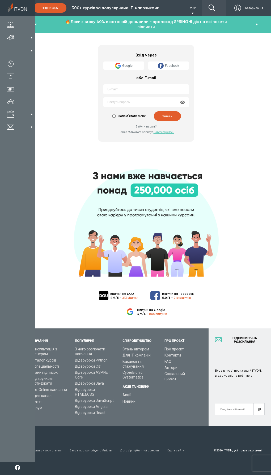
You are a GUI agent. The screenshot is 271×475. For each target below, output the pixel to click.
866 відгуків (158, 314)
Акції (126, 395)
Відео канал (41, 396)
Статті (36, 402)
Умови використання (46, 450)
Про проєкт (174, 349)
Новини (129, 401)
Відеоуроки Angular (92, 406)
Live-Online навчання (49, 390)
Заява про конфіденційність (91, 450)
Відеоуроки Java (89, 383)
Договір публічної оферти (139, 450)
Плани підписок (44, 372)
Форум (36, 408)
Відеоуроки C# (88, 366)
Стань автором (135, 349)
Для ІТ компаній (136, 355)
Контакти (172, 355)
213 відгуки (130, 298)
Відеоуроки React (90, 413)
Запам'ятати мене (132, 116)
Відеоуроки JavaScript (94, 400)
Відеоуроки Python (91, 360)
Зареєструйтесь (164, 132)
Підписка (50, 8)
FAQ (167, 361)
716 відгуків (182, 298)
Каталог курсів (43, 360)
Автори (170, 368)
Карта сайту (175, 450)
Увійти (167, 116)
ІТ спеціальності (45, 366)
